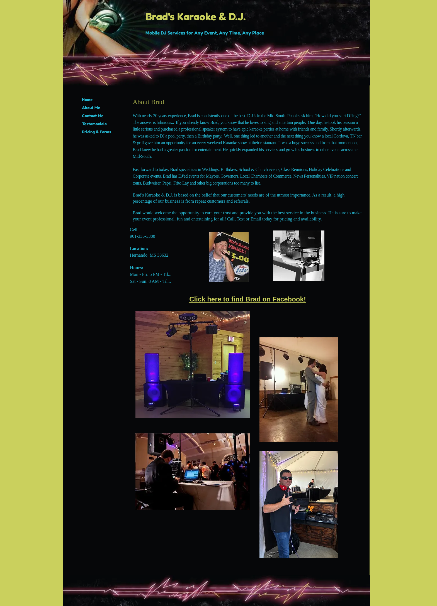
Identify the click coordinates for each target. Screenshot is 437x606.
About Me (91, 107)
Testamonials (94, 123)
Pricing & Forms (96, 131)
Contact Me (92, 115)
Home (87, 99)
